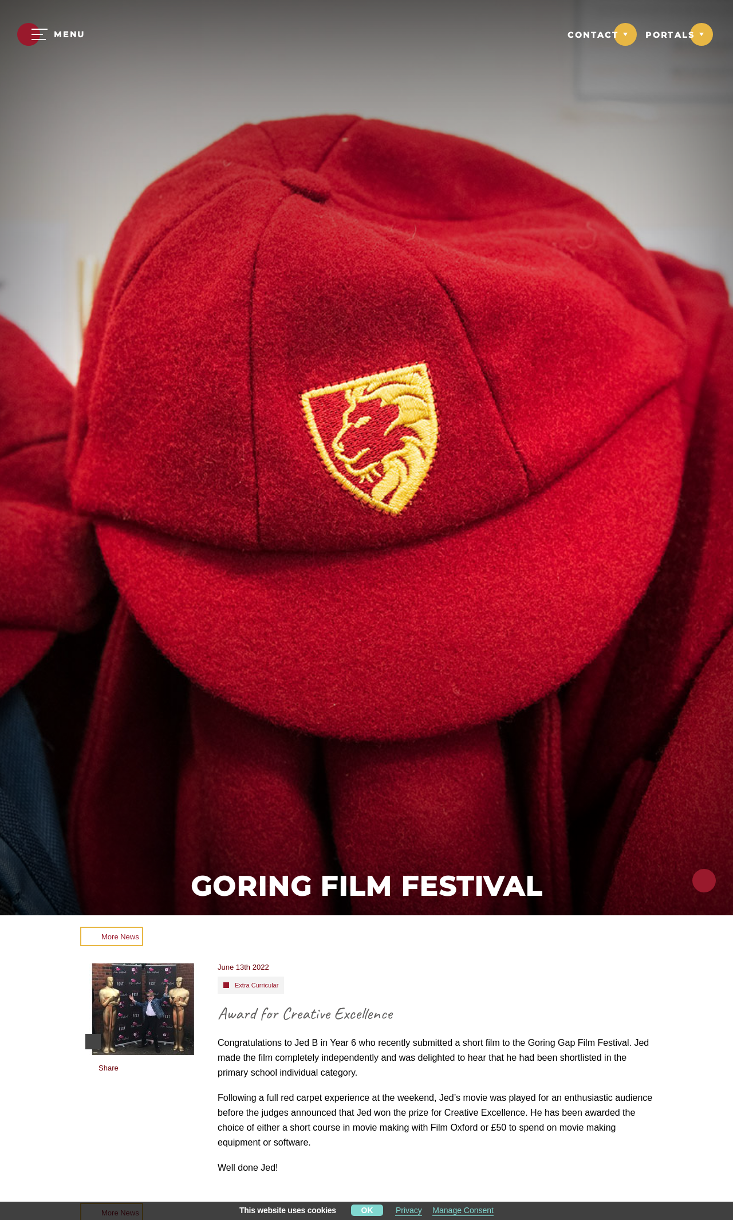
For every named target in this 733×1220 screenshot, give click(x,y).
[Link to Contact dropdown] (602, 34)
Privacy (409, 1210)
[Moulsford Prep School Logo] (366, 36)
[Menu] (51, 34)
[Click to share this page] (704, 880)
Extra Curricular (256, 985)
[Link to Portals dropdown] (679, 34)
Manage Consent (463, 1210)
